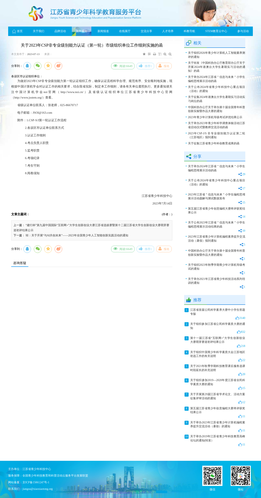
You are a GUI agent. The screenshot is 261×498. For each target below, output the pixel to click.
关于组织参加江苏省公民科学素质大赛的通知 (215, 328)
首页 (17, 31)
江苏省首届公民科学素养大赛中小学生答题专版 (215, 314)
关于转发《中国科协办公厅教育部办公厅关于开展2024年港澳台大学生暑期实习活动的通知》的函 (216, 66)
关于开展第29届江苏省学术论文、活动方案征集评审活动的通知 (215, 398)
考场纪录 (33, 158)
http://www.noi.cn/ (72, 92)
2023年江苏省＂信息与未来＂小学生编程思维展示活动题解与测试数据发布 (216, 199)
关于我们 (38, 31)
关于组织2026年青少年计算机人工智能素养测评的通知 (216, 54)
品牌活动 (60, 31)
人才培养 (168, 31)
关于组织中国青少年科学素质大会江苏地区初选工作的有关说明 (215, 356)
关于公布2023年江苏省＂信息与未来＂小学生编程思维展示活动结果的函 (216, 227)
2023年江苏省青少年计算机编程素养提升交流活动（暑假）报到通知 (216, 241)
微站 (240, 489)
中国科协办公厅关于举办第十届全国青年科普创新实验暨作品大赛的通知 (216, 109)
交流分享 (146, 31)
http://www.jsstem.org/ (28, 97)
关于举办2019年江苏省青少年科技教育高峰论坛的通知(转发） (215, 440)
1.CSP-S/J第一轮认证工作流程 (46, 120)
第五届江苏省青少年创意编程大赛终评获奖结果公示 (216, 213)
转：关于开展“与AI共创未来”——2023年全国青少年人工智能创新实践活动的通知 (77, 235)
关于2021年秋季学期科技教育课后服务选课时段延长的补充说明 (215, 370)
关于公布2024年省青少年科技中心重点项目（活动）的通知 (216, 89)
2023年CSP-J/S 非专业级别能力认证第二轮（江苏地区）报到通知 (216, 135)
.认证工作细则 (36, 135)
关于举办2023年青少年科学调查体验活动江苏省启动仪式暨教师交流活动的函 (216, 125)
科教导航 (189, 31)
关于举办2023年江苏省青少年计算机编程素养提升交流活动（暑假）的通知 (215, 427)
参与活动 (243, 31)
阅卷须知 (33, 173)
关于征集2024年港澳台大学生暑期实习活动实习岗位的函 (216, 99)
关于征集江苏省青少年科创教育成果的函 (213, 143)
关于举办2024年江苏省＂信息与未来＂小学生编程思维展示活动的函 (216, 79)
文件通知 (81, 31)
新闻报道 (103, 31)
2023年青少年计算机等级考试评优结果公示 (215, 117)
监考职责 (33, 150)
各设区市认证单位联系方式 (45, 127)
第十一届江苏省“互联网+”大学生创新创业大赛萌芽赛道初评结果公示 (215, 342)
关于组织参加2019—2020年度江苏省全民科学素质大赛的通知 (215, 384)
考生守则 (33, 165)
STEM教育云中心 (216, 31)
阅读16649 (122, 66)
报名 (163, 66)
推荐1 (145, 66)
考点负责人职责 (38, 143)
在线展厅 (124, 31)
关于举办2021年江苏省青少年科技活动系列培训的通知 (216, 283)
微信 (212, 489)
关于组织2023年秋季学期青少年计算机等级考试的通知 (216, 269)
